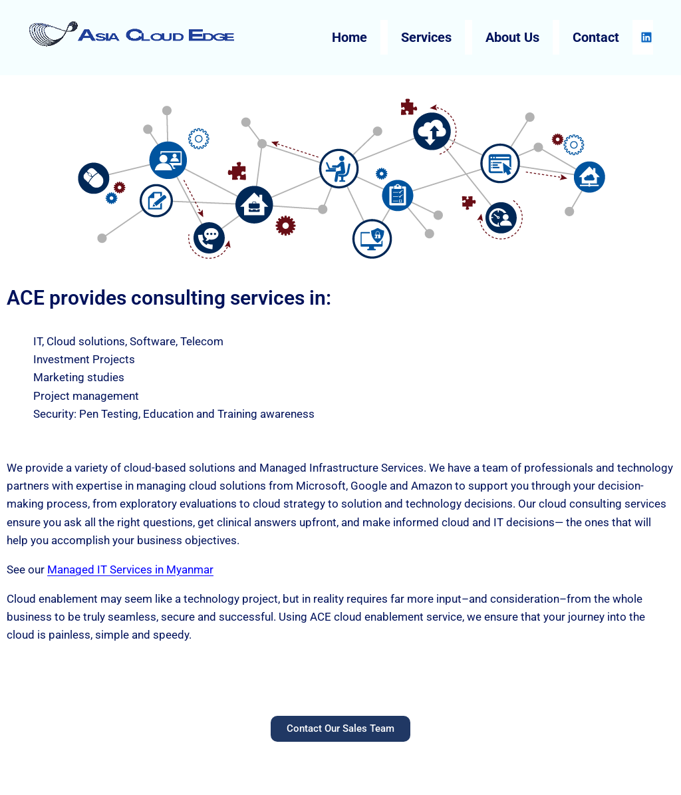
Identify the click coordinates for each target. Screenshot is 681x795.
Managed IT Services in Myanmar (130, 569)
